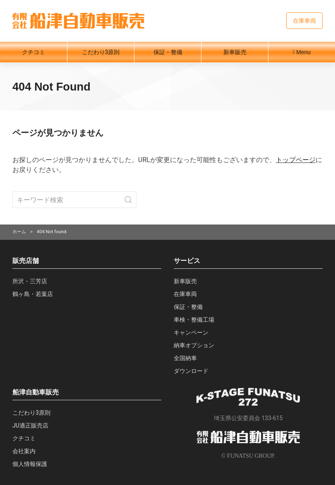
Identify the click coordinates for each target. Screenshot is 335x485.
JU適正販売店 (30, 425)
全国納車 (185, 358)
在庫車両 (304, 20)
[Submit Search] (128, 199)
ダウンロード (191, 371)
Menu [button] (302, 52)
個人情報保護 (29, 464)
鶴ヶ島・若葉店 (32, 294)
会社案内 (24, 451)
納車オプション (194, 345)
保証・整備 (167, 52)
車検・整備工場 (194, 319)
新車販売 (234, 52)
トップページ (296, 160)
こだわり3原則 (101, 52)
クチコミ (33, 52)
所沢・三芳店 (29, 281)
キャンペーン (191, 332)
